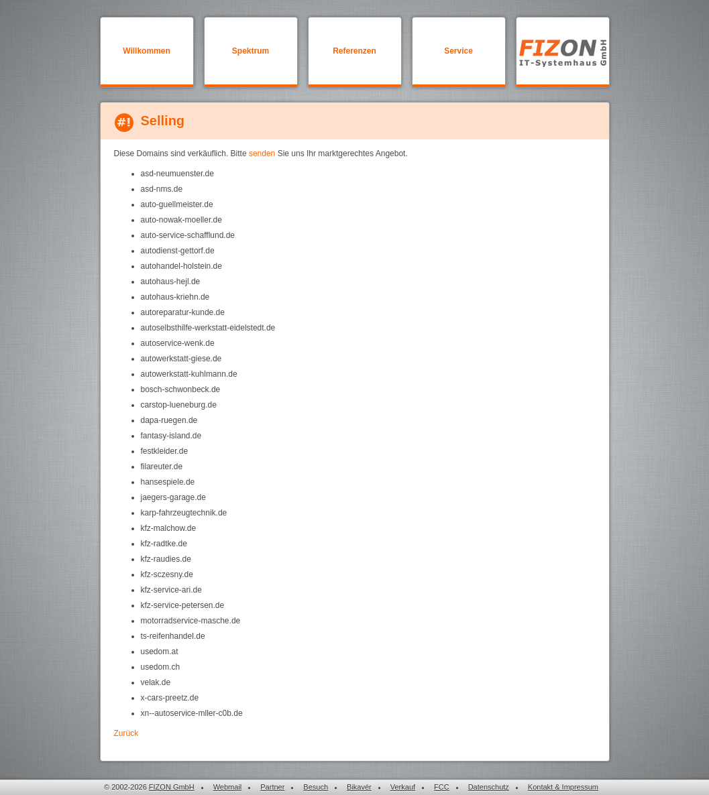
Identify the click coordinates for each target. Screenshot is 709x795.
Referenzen (354, 51)
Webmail (227, 787)
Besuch (315, 787)
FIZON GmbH (172, 787)
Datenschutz (488, 787)
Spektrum (250, 51)
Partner (272, 787)
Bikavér (359, 787)
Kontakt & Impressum (563, 787)
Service (458, 51)
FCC (441, 787)
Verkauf (402, 787)
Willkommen (146, 51)
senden (262, 153)
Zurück (126, 733)
